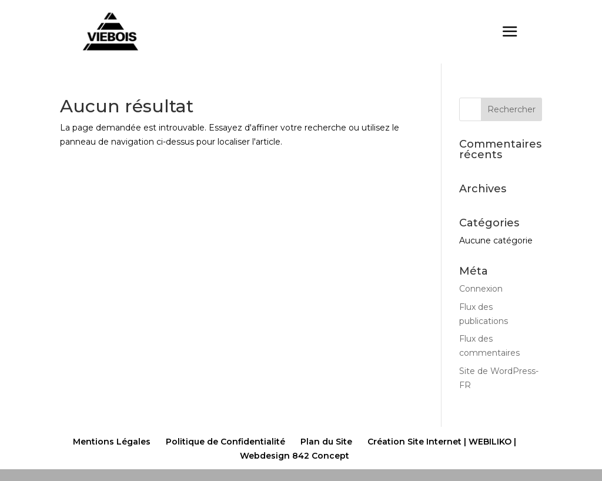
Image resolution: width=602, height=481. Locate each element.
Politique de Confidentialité (225, 441)
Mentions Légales (111, 441)
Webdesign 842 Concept (294, 455)
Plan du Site (326, 441)
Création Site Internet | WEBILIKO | (441, 441)
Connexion (481, 288)
